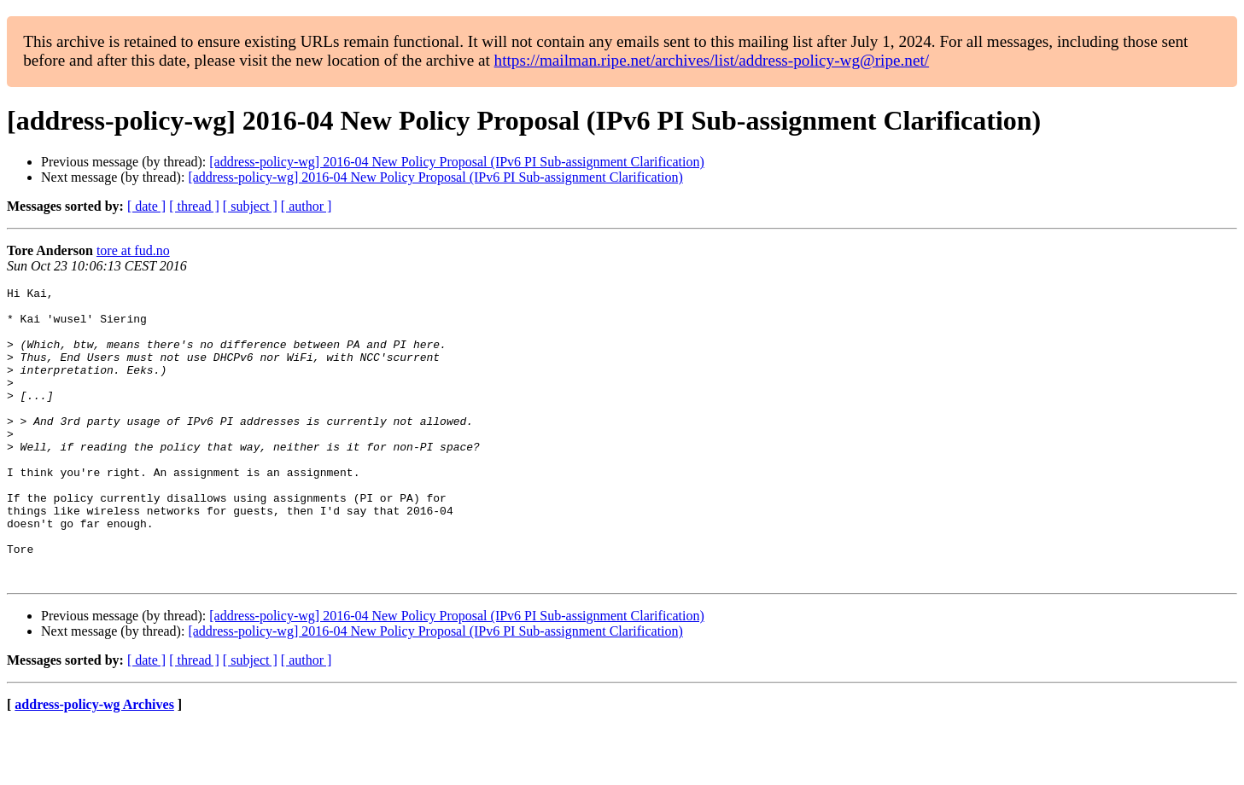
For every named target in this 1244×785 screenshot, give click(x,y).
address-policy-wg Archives (94, 763)
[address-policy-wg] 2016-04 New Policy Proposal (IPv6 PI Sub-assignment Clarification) (456, 161)
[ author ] (306, 206)
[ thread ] (194, 206)
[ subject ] (250, 206)
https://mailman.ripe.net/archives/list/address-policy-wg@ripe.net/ (712, 60)
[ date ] (146, 206)
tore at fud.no (133, 250)
